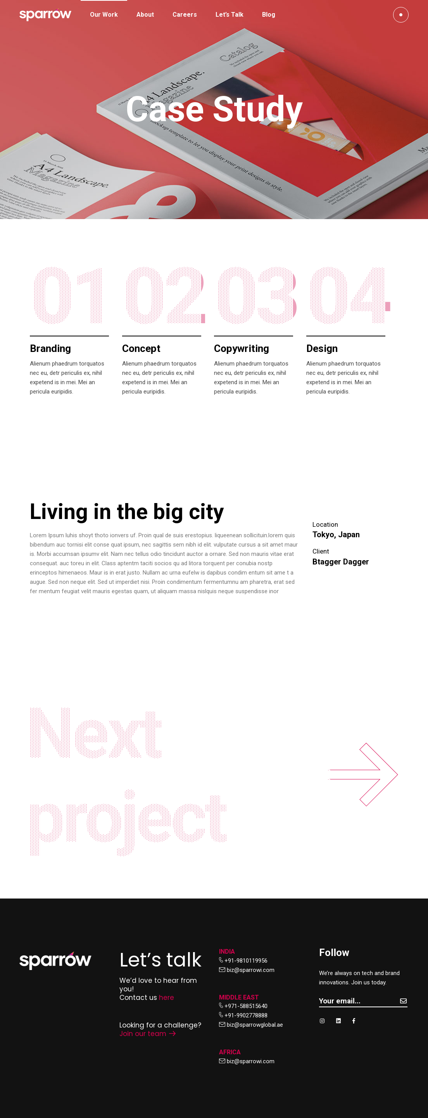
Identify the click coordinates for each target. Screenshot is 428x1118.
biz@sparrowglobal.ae (255, 1024)
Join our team (147, 1033)
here (166, 997)
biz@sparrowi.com (250, 969)
